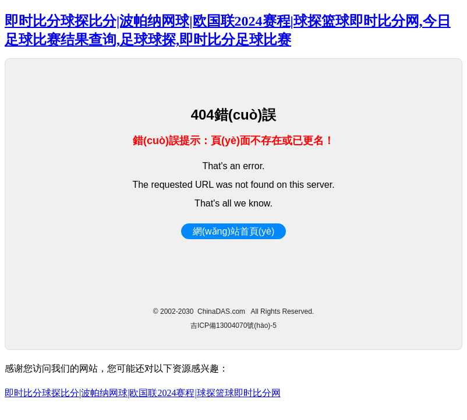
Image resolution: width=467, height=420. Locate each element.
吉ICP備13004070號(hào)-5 (233, 325)
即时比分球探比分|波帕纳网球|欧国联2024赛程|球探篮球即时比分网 (143, 393)
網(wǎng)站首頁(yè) (234, 231)
